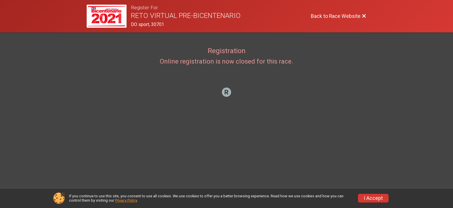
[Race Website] (109, 16)
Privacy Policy (126, 200)
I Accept (373, 198)
